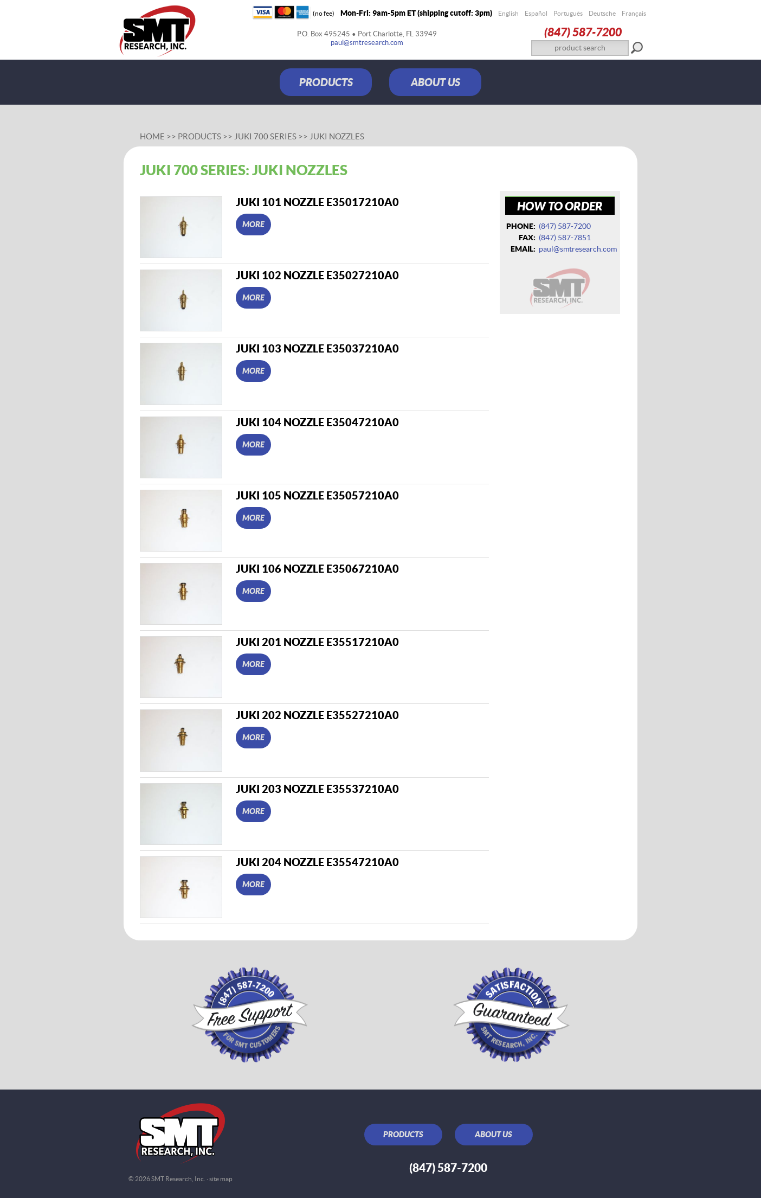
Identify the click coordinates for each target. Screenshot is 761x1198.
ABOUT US (435, 82)
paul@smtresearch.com (367, 43)
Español (536, 13)
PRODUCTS (326, 82)
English (508, 13)
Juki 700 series (265, 136)
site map (221, 1178)
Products (199, 136)
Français (634, 13)
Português (568, 13)
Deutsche (602, 13)
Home (152, 136)
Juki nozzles (336, 136)
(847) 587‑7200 (583, 31)
